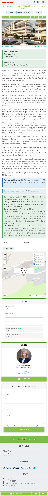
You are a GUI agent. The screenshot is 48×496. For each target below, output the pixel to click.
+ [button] (5, 254)
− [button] (5, 257)
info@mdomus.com (12, 479)
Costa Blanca (8, 248)
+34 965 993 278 (16, 494)
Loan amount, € (10, 306)
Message (7, 416)
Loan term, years (10, 321)
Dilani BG (24, 345)
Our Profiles (6, 455)
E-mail (6, 409)
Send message (24, 429)
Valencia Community (24, 12)
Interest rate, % (10, 313)
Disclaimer (6, 453)
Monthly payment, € (13, 328)
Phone (6, 402)
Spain (38, 12)
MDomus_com (10, 485)
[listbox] (24, 316)
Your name (7, 395)
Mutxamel (10, 12)
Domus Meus (42, 295)
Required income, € (13, 335)
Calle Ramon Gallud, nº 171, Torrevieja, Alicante (20, 483)
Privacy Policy (7, 451)
